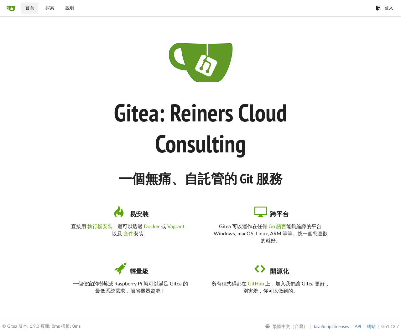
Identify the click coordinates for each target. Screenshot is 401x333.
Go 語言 (277, 226)
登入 (384, 8)
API (358, 327)
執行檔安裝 (99, 226)
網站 (371, 327)
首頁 (29, 8)
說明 (69, 8)
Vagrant (176, 226)
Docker (152, 226)
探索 (49, 8)
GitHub (256, 283)
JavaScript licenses (331, 327)
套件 (128, 233)
